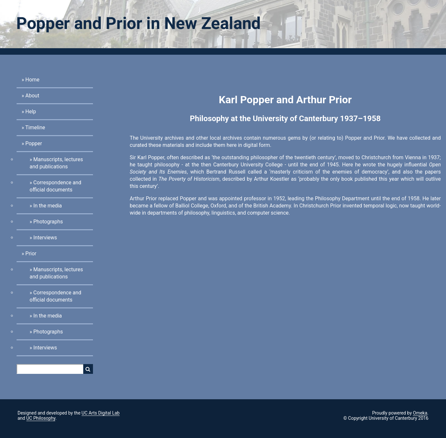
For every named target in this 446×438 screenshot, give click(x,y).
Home (32, 80)
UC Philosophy (41, 418)
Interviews (45, 237)
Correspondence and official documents (55, 186)
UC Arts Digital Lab (101, 413)
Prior (30, 253)
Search (88, 369)
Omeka (420, 413)
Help (30, 111)
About (32, 95)
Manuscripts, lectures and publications (56, 163)
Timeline (35, 127)
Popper (33, 143)
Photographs (48, 222)
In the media (47, 206)
